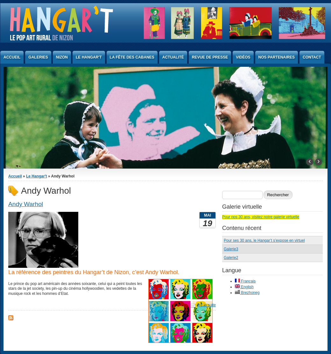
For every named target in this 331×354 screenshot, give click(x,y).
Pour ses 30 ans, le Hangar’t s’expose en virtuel (264, 240)
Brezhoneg (247, 292)
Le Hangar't (89, 57)
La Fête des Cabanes (132, 57)
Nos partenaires (276, 57)
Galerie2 (231, 257)
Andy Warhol (25, 204)
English (244, 287)
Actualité (173, 57)
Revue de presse (210, 57)
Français (245, 281)
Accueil (12, 57)
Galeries (38, 57)
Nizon (62, 57)
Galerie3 (231, 249)
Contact (312, 57)
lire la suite (207, 305)
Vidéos (243, 57)
